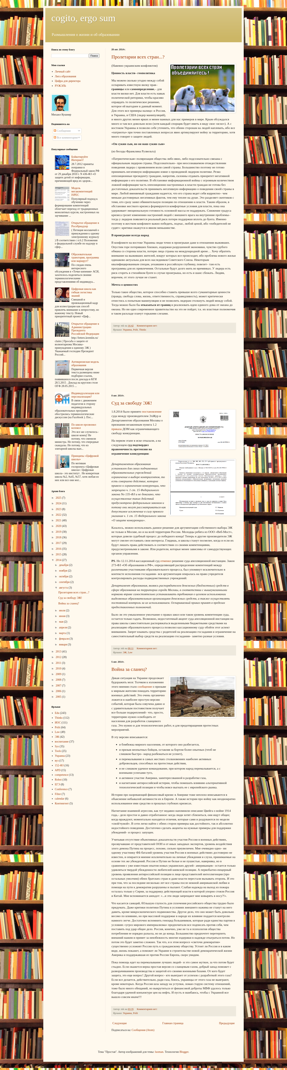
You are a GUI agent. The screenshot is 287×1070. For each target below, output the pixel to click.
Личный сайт (63, 71)
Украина (127, 329)
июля (62, 610)
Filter (58, 794)
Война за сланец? (129, 669)
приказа (116, 429)
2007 (59, 685)
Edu (57, 712)
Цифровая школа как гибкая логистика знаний (83, 292)
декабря (64, 565)
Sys (57, 746)
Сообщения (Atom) (143, 1030)
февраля (64, 638)
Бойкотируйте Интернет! (79, 158)
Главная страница (172, 1023)
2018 (59, 537)
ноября (63, 570)
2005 (59, 696)
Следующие (119, 1023)
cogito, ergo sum (83, 18)
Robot (58, 779)
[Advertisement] (174, 364)
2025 (59, 497)
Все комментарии (66, 137)
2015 (59, 554)
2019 (59, 531)
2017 (59, 543)
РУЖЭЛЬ (60, 85)
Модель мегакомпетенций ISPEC (81, 191)
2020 (59, 525)
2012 (59, 657)
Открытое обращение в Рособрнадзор (85, 224)
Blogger (184, 1051)
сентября (64, 582)
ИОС (58, 722)
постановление (152, 411)
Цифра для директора (68, 80)
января (63, 644)
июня (62, 616)
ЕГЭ (57, 784)
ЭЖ (125, 652)
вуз (57, 760)
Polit (135, 329)
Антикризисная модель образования (85, 363)
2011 (59, 662)
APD (58, 770)
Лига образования (65, 76)
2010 (59, 668)
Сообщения (62, 130)
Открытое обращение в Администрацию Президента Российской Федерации (85, 328)
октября (64, 576)
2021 (59, 520)
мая (61, 621)
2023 (59, 509)
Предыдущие (227, 1023)
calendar (59, 798)
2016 (59, 548)
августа (64, 587)
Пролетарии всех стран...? (138, 56)
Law (130, 652)
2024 (59, 503)
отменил (165, 561)
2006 (59, 691)
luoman (159, 1051)
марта (63, 633)
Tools (58, 751)
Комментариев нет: (147, 325)
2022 (59, 514)
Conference (61, 789)
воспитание (62, 741)
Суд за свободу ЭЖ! (131, 403)
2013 (59, 651)
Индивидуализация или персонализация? (85, 395)
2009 (59, 674)
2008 (59, 679)
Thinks (142, 329)
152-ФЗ (59, 765)
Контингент (62, 803)
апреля (63, 627)
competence (61, 774)
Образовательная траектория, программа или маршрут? (85, 258)
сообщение (144, 686)
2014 (59, 560)
